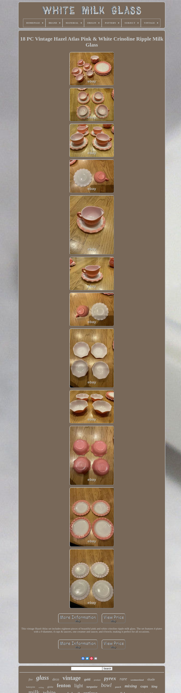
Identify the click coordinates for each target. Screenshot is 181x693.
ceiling (41, 687)
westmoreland (137, 680)
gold (87, 679)
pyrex (110, 678)
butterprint (30, 687)
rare (123, 678)
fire (31, 679)
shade (151, 679)
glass (42, 677)
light (78, 685)
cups (144, 686)
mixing (131, 686)
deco (55, 679)
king (154, 686)
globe (50, 686)
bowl (106, 685)
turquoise (92, 686)
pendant (97, 680)
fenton (64, 685)
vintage (72, 678)
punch (118, 687)
